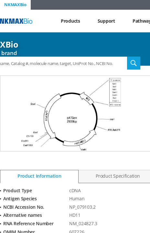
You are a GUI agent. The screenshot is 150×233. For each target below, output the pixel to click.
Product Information (39, 176)
